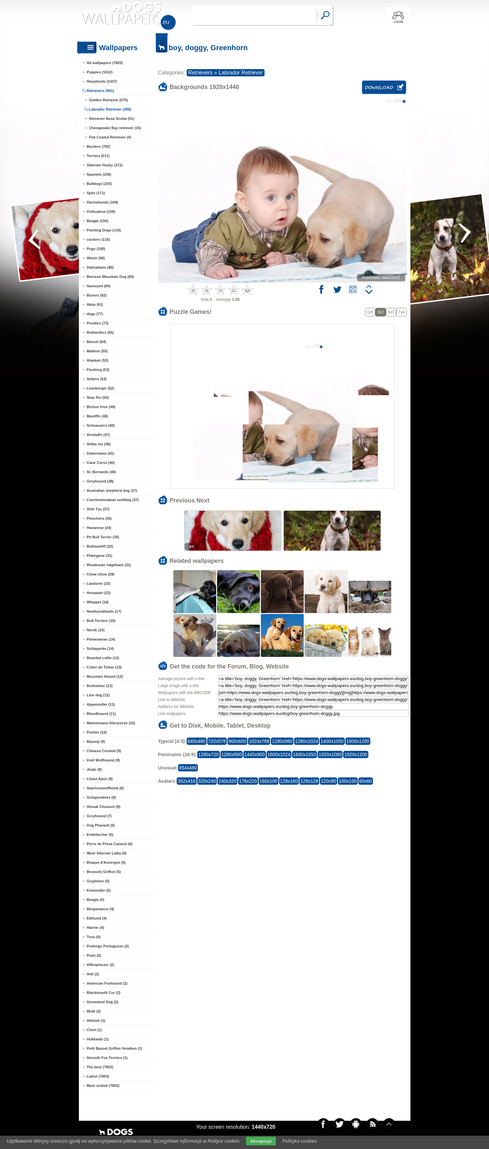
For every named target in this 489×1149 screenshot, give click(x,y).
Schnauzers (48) (101, 425)
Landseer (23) (99, 583)
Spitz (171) (96, 193)
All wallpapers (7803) (105, 63)
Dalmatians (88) (100, 267)
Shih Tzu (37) (98, 509)
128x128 (309, 781)
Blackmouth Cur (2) (103, 993)
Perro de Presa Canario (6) (110, 844)
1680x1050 (304, 754)
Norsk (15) (96, 630)
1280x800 (231, 754)
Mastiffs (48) (97, 416)
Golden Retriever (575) (108, 100)
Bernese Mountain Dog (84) (110, 277)
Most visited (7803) (103, 1086)
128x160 (289, 781)
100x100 (348, 781)
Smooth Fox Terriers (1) (107, 1058)
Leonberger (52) (100, 388)
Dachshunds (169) (102, 202)
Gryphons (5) (98, 881)
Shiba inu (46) (99, 444)
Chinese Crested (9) (104, 751)
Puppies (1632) (100, 72)
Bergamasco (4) (100, 909)
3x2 (380, 312)
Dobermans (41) (100, 453)
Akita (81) (95, 305)
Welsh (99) (96, 258)
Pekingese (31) (99, 556)
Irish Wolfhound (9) (103, 760)
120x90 (328, 781)
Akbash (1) (96, 1020)
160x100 (268, 781)
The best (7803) (100, 1067)
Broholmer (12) (100, 686)
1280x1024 (306, 741)
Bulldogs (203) (99, 184)
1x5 (370, 312)
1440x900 (254, 754)
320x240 (207, 781)
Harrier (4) (95, 927)
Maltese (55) (97, 351)
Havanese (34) (99, 528)
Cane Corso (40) (101, 463)
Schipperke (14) (100, 649)
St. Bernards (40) (101, 472)
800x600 (237, 741)
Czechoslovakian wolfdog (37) (113, 500)
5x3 (391, 312)
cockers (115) (98, 239)
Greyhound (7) (99, 816)
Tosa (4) (93, 937)
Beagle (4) (95, 900)
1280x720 (208, 754)
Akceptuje (261, 1141)
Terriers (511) (98, 156)
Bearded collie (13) (103, 658)
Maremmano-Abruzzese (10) (111, 723)
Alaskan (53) (97, 360)
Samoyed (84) (99, 286)
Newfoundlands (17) (104, 611)
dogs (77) (95, 314)
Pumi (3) (94, 955)
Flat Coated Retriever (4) (110, 137)
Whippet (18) (98, 602)
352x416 (187, 781)
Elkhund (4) (97, 918)
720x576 (217, 741)
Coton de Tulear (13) (104, 667)
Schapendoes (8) (101, 797)
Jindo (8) (94, 769)
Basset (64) (96, 342)
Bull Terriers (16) (101, 621)
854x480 (188, 767)
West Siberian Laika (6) (107, 853)
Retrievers (200, 72)
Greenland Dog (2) (102, 1002)
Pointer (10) (97, 732)
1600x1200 (357, 741)
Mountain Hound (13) (105, 676)
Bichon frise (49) (101, 407)
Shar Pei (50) (98, 397)
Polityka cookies (299, 1141)
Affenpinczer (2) (100, 965)
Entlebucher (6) (100, 835)
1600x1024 (279, 754)
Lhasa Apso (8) (100, 779)
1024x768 (259, 741)
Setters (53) (97, 379)
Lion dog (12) (98, 695)
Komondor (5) (99, 890)
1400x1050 (332, 741)
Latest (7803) (98, 1076)
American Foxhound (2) (107, 983)
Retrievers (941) (100, 91)
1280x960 (282, 741)
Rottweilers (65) (100, 332)
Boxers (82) (97, 295)
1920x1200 (355, 754)
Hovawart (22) (99, 593)
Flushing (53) (98, 370)
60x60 (365, 781)
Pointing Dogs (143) (104, 230)
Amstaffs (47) (98, 435)
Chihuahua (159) (101, 212)
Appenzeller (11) (101, 704)
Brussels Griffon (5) (104, 872)
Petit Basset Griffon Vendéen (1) (114, 1048)
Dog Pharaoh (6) (101, 825)
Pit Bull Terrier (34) (103, 537)
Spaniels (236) (99, 174)
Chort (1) (94, 1030)
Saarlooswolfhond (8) (105, 788)
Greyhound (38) (100, 481)
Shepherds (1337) (102, 81)
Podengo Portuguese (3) (108, 946)
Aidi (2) (93, 974)
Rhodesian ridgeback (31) (109, 565)
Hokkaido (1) (98, 1039)
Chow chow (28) (101, 574)
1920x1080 (330, 754)
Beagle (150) (97, 221)
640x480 (197, 741)
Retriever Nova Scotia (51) (111, 119)
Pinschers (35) (99, 518)
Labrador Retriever (241, 72)
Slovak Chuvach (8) (103, 807)
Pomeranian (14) (101, 639)
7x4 (401, 312)
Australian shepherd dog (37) (112, 490)
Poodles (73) (97, 323)
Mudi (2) (94, 1011)
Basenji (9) (96, 742)
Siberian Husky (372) (105, 165)
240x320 (227, 781)
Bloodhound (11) (101, 714)
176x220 (248, 781)
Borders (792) (98, 146)
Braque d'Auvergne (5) (106, 862)
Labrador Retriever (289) (110, 109)
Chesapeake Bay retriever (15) (115, 128)
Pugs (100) (96, 249)
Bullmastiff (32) (100, 546)
